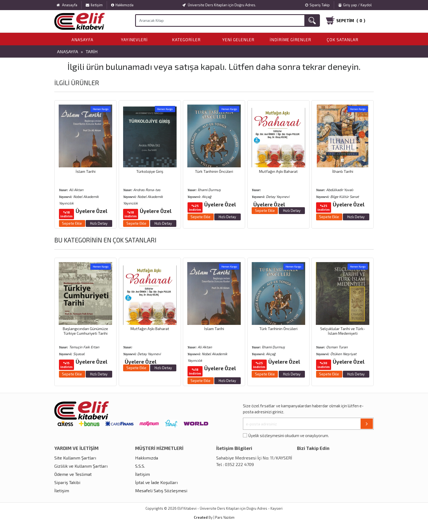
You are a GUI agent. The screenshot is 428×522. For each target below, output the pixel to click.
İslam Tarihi (86, 171)
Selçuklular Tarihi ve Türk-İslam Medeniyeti (342, 331)
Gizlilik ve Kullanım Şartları (81, 465)
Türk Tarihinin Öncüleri (214, 171)
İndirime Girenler (290, 39)
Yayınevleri (134, 39)
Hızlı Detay (99, 223)
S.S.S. (140, 465)
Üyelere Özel (91, 211)
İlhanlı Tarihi (342, 171)
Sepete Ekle (72, 223)
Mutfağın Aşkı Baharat (278, 171)
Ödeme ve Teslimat (73, 474)
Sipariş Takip (317, 5)
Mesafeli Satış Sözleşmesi (161, 490)
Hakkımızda (122, 5)
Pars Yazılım (224, 517)
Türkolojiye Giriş (149, 171)
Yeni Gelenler (238, 39)
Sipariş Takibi (67, 482)
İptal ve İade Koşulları (156, 482)
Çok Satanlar (342, 39)
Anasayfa (82, 39)
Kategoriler (186, 39)
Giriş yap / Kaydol (355, 5)
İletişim (94, 5)
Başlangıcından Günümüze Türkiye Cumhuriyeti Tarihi (85, 331)
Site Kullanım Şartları (75, 457)
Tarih (92, 51)
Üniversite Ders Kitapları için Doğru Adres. (219, 5)
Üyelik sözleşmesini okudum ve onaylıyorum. (288, 435)
